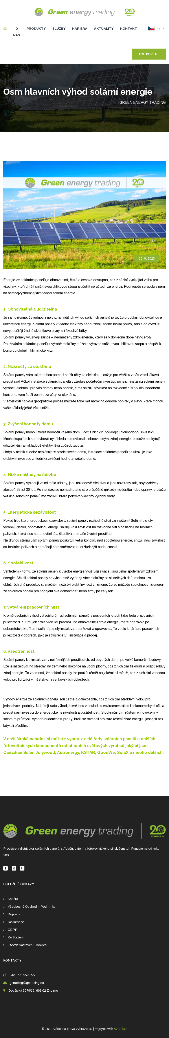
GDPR (12, 929)
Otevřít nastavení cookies (27, 945)
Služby (59, 28)
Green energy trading (142, 102)
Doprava (14, 914)
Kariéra (79, 28)
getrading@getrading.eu (27, 983)
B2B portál (149, 54)
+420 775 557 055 (19, 975)
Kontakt (128, 28)
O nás (16, 32)
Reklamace (16, 922)
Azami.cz (120, 1029)
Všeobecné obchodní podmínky (32, 906)
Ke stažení (16, 937)
